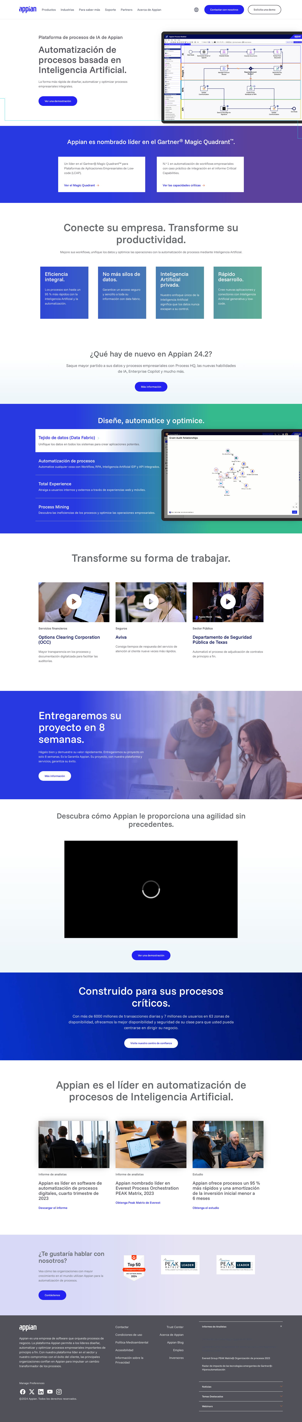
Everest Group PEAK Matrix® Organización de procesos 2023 (236, 1358)
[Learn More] (151, 386)
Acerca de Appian (149, 10)
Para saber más (89, 10)
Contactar (122, 1327)
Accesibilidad (124, 1350)
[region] (151, 889)
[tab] (151, 440)
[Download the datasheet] (151, 955)
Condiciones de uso (128, 1335)
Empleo (178, 1350)
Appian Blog (175, 1342)
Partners (127, 10)
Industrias (67, 10)
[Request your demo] (151, 1043)
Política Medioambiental (131, 1342)
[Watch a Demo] (58, 101)
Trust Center (175, 1327)
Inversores (176, 1358)
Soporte (110, 10)
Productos (49, 10)
